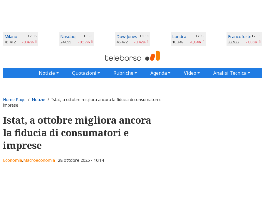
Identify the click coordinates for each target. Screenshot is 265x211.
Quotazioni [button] (84, 73)
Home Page (14, 99)
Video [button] (190, 73)
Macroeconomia (39, 160)
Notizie (38, 99)
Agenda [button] (158, 73)
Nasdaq (68, 36)
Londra (179, 36)
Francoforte (239, 36)
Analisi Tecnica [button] (229, 73)
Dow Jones (126, 36)
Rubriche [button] (123, 73)
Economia (12, 160)
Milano (10, 36)
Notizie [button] (47, 73)
